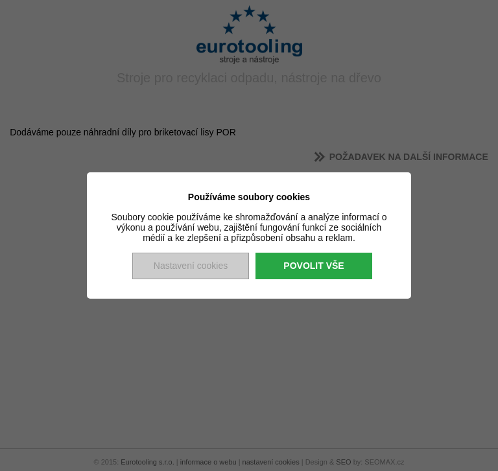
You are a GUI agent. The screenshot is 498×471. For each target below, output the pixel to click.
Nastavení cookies (191, 265)
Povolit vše (313, 265)
